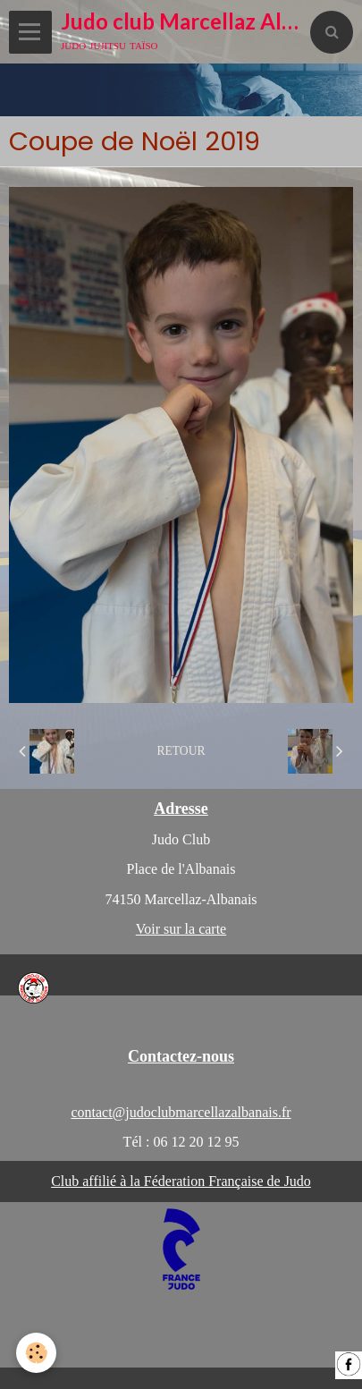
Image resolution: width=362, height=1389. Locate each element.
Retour (180, 751)
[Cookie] (36, 1353)
